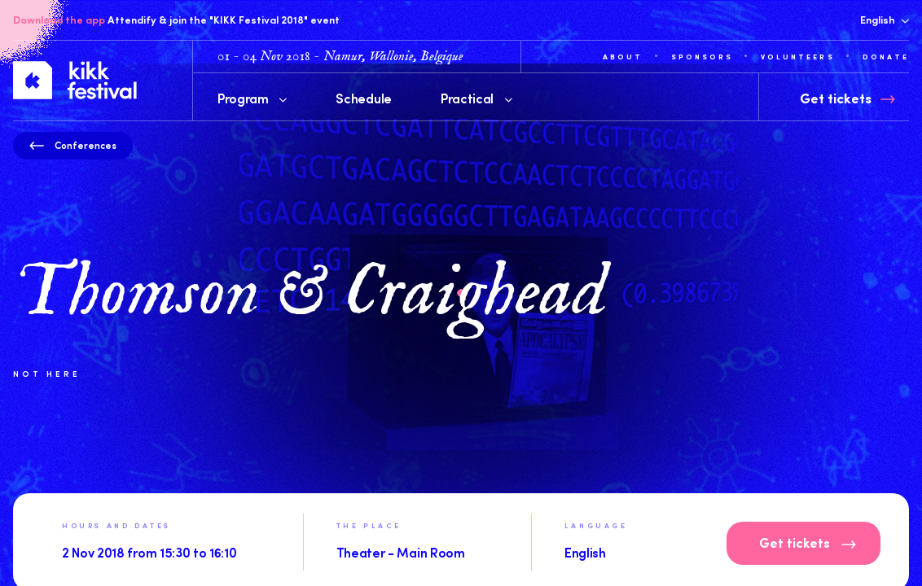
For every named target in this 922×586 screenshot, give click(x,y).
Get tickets (807, 544)
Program (252, 98)
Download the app (59, 19)
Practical (476, 98)
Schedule (363, 98)
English (884, 19)
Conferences (72, 144)
